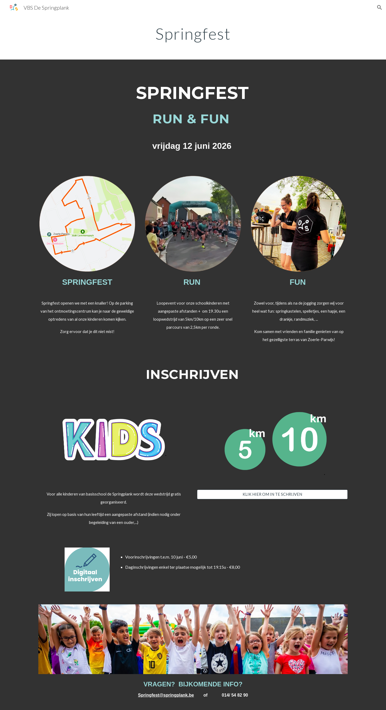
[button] (379, 7)
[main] (193, 34)
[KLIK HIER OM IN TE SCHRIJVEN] (272, 494)
